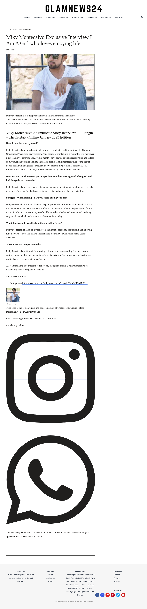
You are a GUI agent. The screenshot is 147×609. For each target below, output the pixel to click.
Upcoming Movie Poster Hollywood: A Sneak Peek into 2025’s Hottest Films (80, 576)
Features (92, 18)
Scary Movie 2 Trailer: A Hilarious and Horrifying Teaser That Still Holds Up (80, 583)
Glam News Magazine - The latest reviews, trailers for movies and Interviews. (21, 578)
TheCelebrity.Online (32, 536)
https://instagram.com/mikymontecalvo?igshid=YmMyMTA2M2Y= (55, 283)
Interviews (77, 18)
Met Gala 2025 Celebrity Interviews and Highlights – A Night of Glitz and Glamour (80, 591)
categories (15, 29)
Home (27, 18)
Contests (106, 18)
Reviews (38, 18)
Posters (63, 18)
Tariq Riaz (51, 318)
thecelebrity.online (15, 325)
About (50, 575)
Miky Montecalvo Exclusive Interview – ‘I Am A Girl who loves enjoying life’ (52, 532)
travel (15, 161)
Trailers (50, 18)
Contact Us (50, 578)
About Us (30, 311)
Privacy (50, 581)
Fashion (119, 18)
